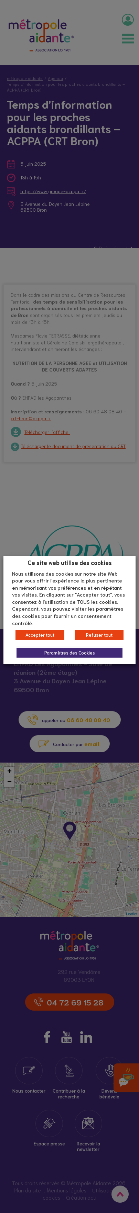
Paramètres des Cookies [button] (69, 653)
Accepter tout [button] (39, 635)
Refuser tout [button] (99, 635)
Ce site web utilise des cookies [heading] (70, 562)
